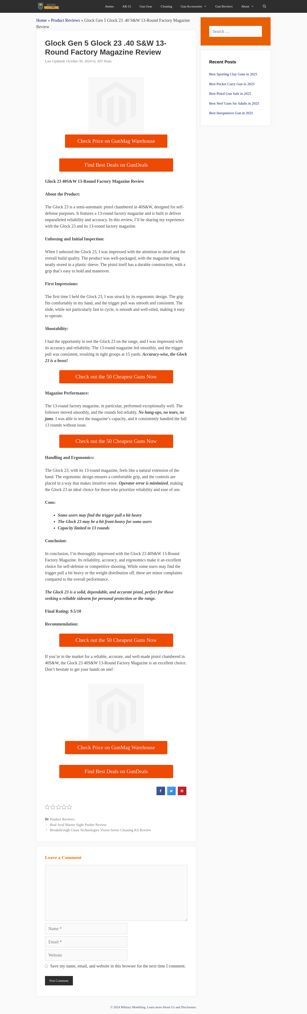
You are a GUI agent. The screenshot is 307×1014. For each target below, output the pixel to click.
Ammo (109, 6)
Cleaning (166, 6)
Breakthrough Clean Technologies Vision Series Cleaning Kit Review (100, 830)
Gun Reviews (224, 6)
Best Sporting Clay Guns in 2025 (233, 74)
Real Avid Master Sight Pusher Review (78, 825)
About (249, 6)
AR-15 (126, 6)
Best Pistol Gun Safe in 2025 (230, 94)
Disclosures (188, 1007)
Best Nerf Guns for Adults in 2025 (234, 103)
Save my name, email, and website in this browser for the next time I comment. (118, 966)
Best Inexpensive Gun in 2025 (231, 113)
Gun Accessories (196, 6)
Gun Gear (146, 6)
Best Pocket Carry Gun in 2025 (232, 84)
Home (41, 20)
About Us (168, 1007)
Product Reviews (65, 20)
